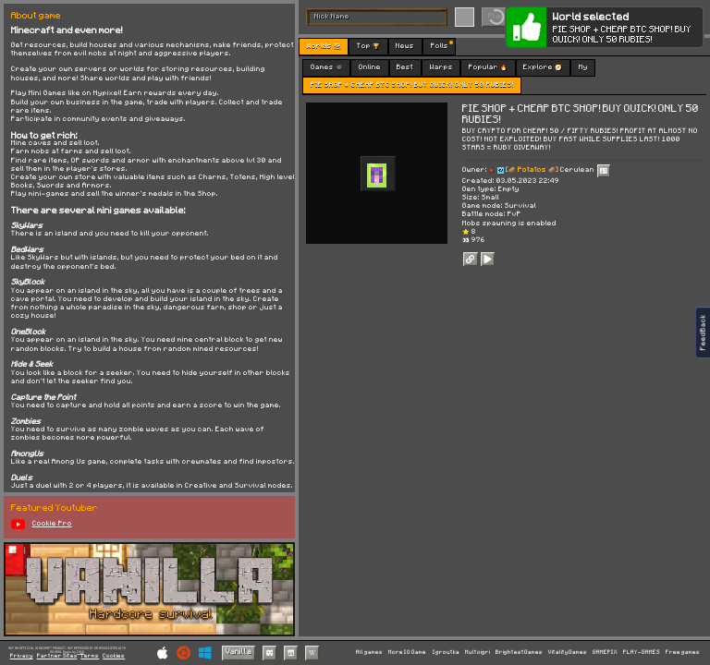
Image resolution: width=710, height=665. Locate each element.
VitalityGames (567, 652)
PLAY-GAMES (641, 652)
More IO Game (407, 652)
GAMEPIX (605, 652)
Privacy (21, 656)
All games (369, 652)
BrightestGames (519, 652)
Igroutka (446, 652)
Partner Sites (57, 656)
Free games (683, 652)
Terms (89, 656)
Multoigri (477, 652)
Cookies (114, 656)
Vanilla (238, 651)
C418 (80, 651)
